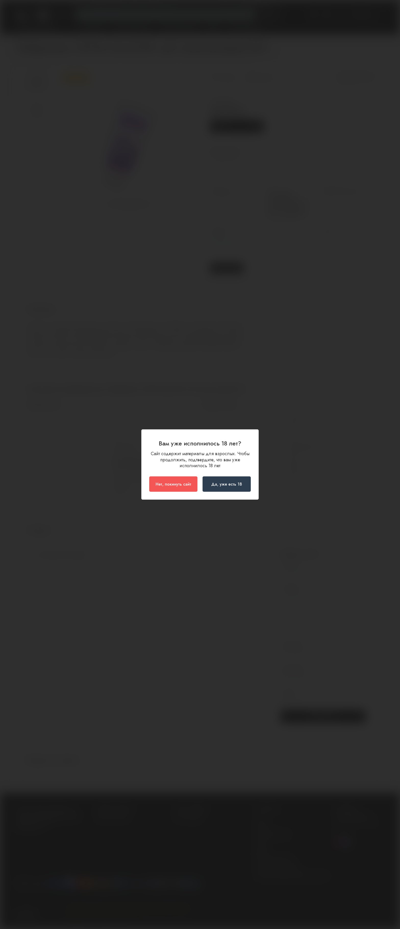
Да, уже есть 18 (226, 484)
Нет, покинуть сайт (173, 484)
